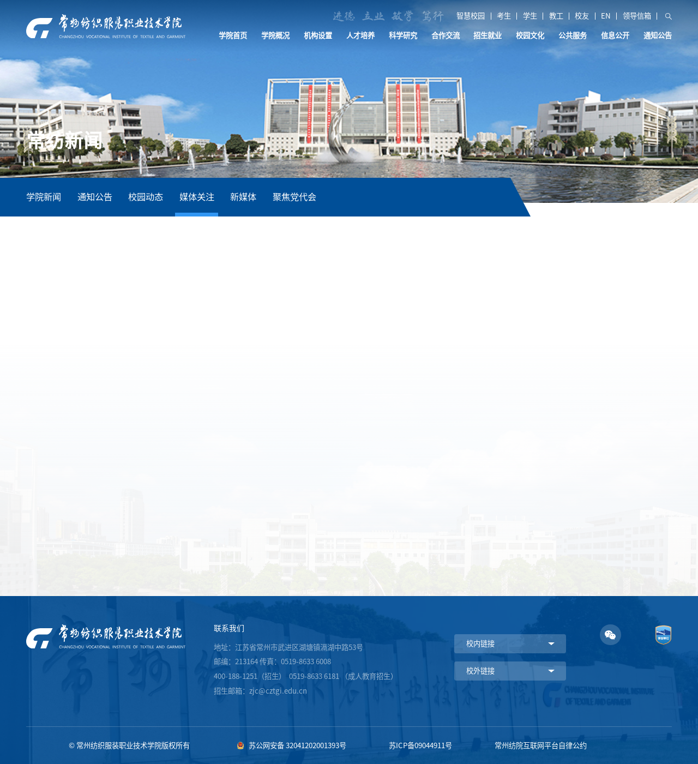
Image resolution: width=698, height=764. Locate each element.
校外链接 (480, 671)
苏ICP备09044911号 (420, 745)
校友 (582, 16)
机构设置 (318, 35)
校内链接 (480, 643)
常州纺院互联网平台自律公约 (541, 745)
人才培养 (360, 35)
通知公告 (657, 35)
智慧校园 (470, 16)
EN (606, 16)
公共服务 (572, 35)
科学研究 (403, 35)
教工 (556, 16)
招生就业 (487, 35)
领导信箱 (637, 16)
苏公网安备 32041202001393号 (297, 745)
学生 (530, 16)
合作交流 (445, 35)
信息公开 (615, 35)
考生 (504, 16)
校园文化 (530, 35)
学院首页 (233, 35)
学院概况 (275, 35)
